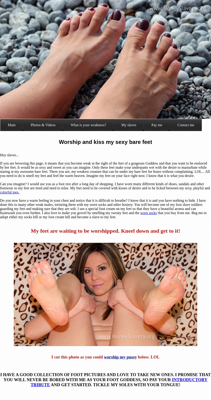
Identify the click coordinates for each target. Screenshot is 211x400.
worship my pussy (120, 357)
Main (12, 125)
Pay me (156, 125)
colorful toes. (9, 192)
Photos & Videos (43, 125)
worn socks (148, 213)
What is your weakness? (88, 125)
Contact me (186, 125)
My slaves (128, 125)
